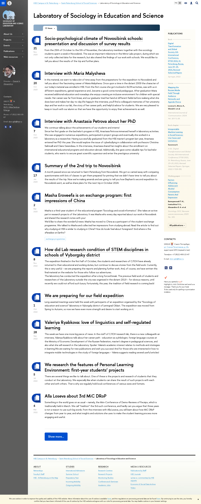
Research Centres (105, 470)
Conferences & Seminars (108, 481)
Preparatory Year (72, 478)
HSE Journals (136, 474)
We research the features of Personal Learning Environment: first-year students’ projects (89, 367)
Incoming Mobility (73, 481)
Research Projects (105, 474)
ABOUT (37, 466)
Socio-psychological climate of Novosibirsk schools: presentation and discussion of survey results (94, 41)
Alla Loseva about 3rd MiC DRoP (75, 396)
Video (133, 488)
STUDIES (70, 466)
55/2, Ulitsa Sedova (11, 107)
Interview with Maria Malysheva (75, 73)
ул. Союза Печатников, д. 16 (176, 247)
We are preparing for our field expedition (84, 295)
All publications (177, 225)
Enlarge (7, 110)
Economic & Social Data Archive (143, 484)
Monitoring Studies (105, 478)
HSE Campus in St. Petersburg (45, 458)
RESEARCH (103, 466)
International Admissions (75, 470)
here (109, 499)
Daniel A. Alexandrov (12, 82)
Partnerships (38, 470)
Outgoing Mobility (73, 485)
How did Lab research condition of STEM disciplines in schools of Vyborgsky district (96, 252)
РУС (176, 3)
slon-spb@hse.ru (15, 121)
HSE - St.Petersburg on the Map (46, 478)
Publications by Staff (138, 470)
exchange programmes (55, 239)
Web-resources (11, 57)
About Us (8, 34)
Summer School (72, 474)
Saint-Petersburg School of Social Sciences (76, 458)
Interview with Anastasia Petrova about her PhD (90, 121)
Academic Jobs (104, 485)
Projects (7, 39)
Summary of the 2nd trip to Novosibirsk (83, 165)
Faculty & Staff (39, 474)
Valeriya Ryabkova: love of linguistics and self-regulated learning (98, 325)
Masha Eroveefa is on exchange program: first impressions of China (88, 198)
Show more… (56, 436)
